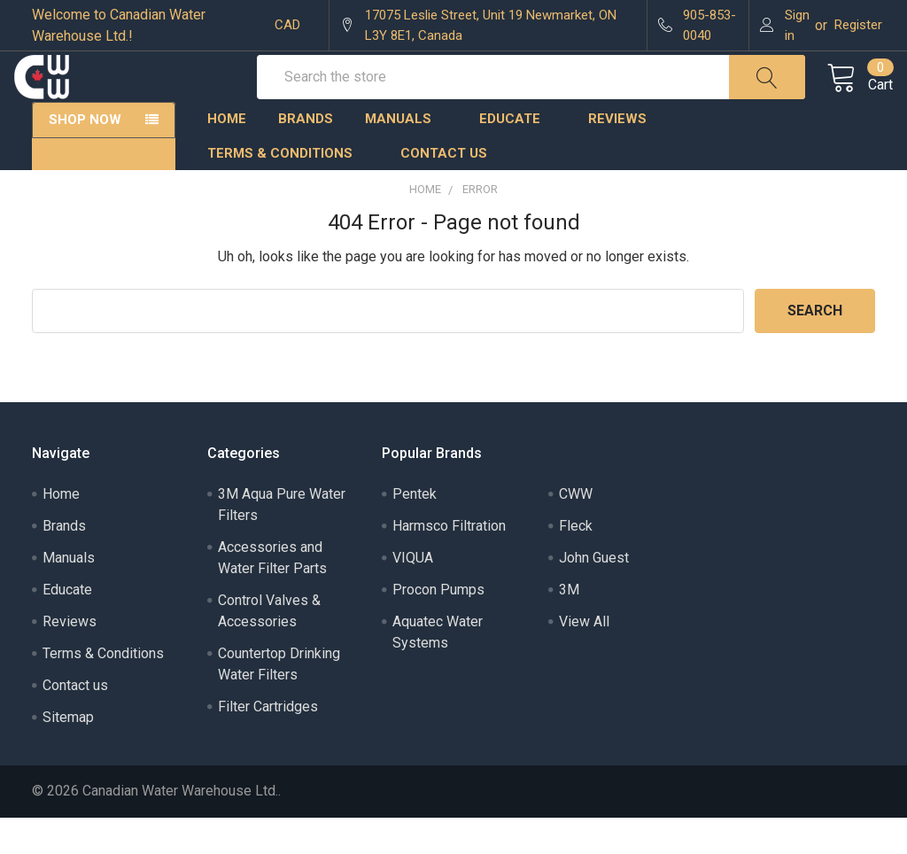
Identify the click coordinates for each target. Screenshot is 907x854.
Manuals (406, 155)
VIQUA (412, 594)
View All (584, 657)
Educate (517, 155)
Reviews (617, 155)
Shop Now (85, 156)
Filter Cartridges (268, 742)
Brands (305, 155)
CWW (576, 530)
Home (226, 155)
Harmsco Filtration (449, 562)
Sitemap (68, 753)
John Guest (594, 594)
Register (858, 25)
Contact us (443, 190)
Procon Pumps (438, 625)
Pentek (414, 530)
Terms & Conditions (287, 190)
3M (569, 625)
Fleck (576, 562)
